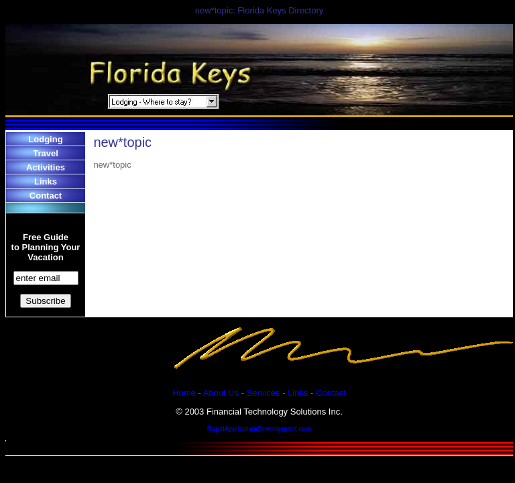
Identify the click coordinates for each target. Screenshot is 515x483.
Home (184, 393)
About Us (221, 393)
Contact (46, 196)
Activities (45, 167)
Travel (45, 153)
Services (263, 393)
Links (45, 181)
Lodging (45, 139)
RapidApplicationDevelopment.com (259, 429)
